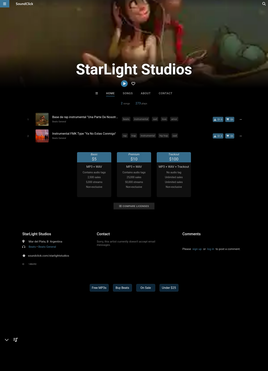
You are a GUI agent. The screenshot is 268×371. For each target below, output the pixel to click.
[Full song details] (241, 119)
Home (110, 93)
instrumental (141, 119)
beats (126, 119)
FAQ (15, 349)
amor (174, 119)
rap (125, 135)
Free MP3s (99, 287)
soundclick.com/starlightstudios (48, 255)
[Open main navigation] (4, 3)
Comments (191, 234)
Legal (100, 349)
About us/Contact (33, 349)
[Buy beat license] (229, 119)
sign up (197, 248)
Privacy (88, 349)
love (164, 119)
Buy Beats (122, 287)
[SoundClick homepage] (24, 3)
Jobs (51, 349)
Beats (32, 246)
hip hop (164, 135)
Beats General (59, 121)
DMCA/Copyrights (69, 349)
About (146, 93)
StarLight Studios (36, 234)
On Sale (145, 287)
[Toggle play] (27, 119)
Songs (128, 93)
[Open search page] (264, 3)
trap (134, 135)
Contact (166, 93)
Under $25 (169, 287)
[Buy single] (218, 119)
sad (155, 119)
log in (210, 248)
